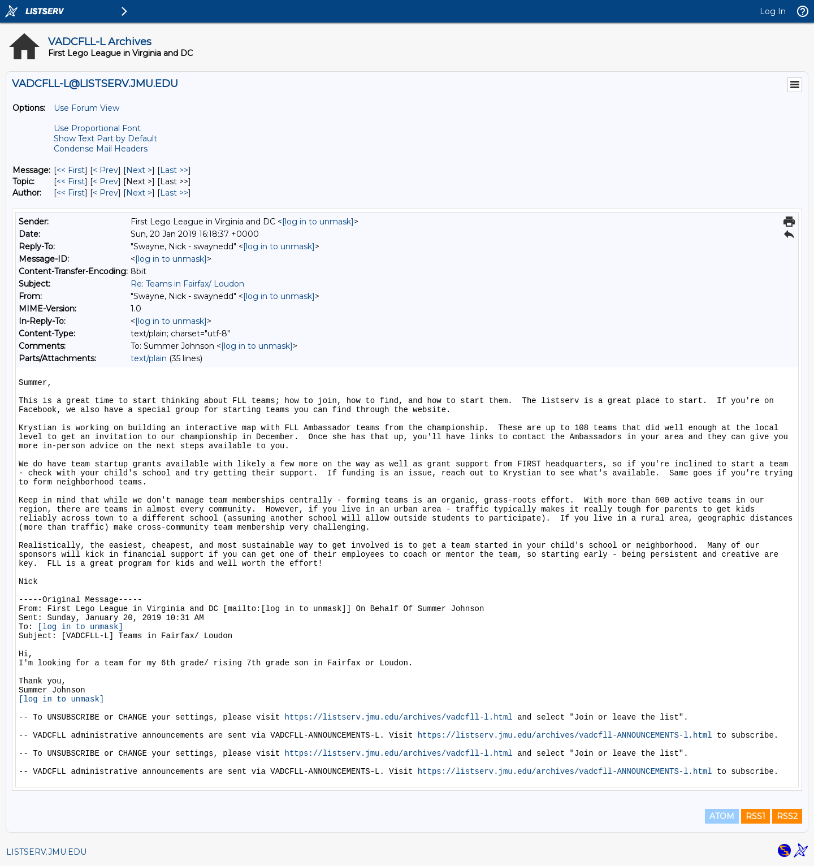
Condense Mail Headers (101, 149)
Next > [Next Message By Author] (139, 193)
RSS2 (787, 816)
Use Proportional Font (97, 128)
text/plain (149, 358)
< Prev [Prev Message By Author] (105, 193)
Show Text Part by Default (105, 138)
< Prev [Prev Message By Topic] (105, 181)
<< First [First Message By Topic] (71, 181)
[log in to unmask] (318, 221)
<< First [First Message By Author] (71, 193)
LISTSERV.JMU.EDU (46, 852)
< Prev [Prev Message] (105, 170)
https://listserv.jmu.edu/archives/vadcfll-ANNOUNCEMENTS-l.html (565, 735)
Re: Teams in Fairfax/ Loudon (187, 284)
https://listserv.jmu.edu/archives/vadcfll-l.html (398, 717)
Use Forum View (86, 108)
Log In (773, 11)
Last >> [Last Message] (174, 170)
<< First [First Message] (71, 170)
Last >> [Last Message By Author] (174, 193)
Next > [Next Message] (139, 170)
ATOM (721, 816)
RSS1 (755, 816)
